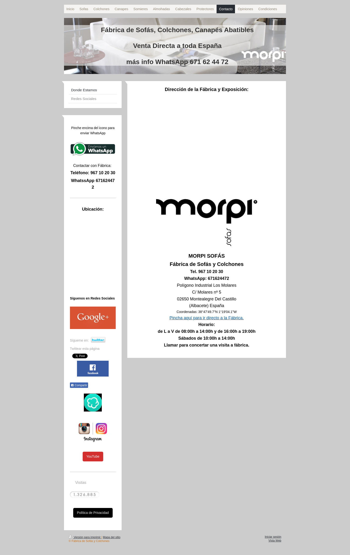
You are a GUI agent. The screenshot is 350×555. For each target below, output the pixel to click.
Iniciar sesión (273, 536)
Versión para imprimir (85, 537)
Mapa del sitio (111, 537)
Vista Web (275, 540)
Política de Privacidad (93, 513)
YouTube (92, 456)
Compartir (79, 385)
